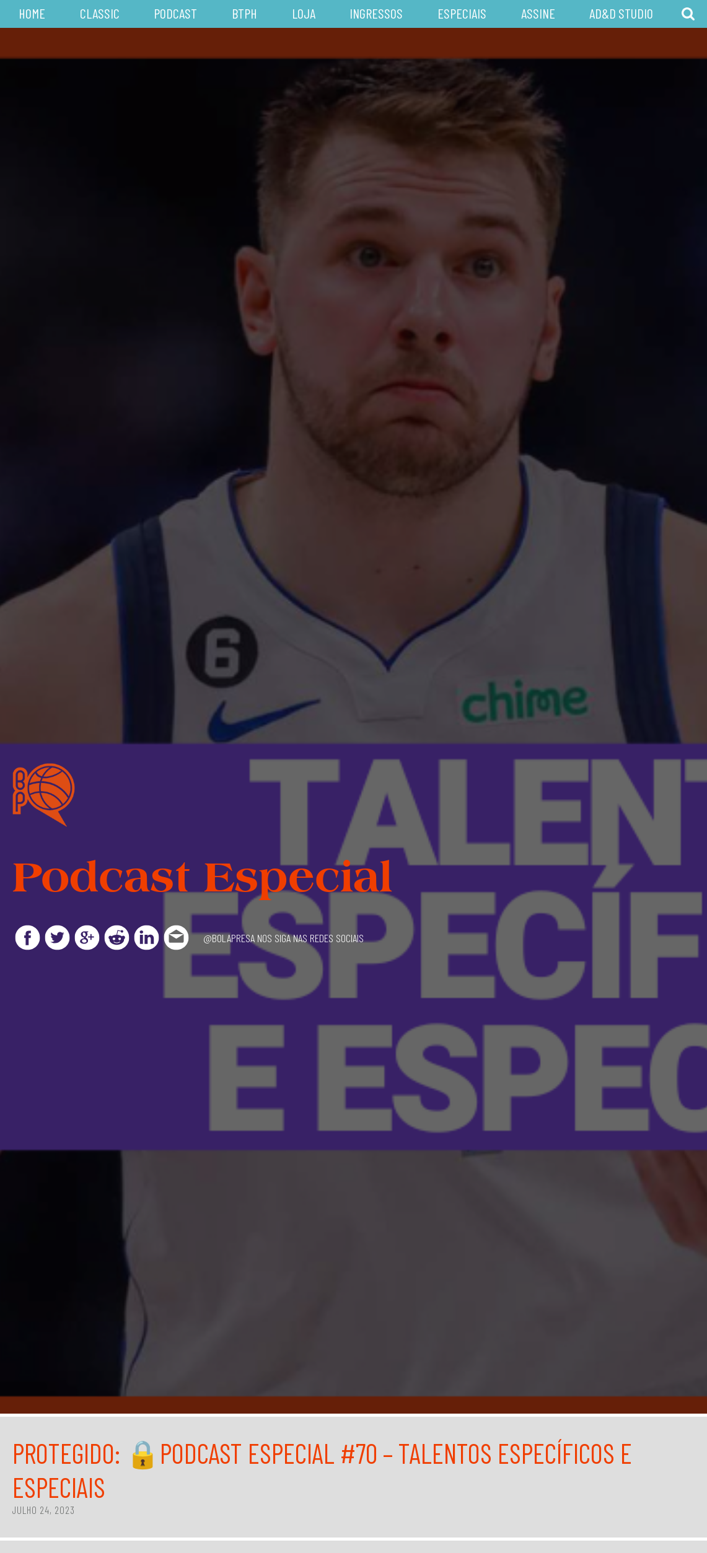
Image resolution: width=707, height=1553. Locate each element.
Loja (303, 13)
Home (32, 13)
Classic (100, 13)
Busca (688, 13)
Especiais (461, 13)
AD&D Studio (621, 13)
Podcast (175, 13)
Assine (538, 13)
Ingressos (376, 13)
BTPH (244, 13)
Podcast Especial (202, 876)
